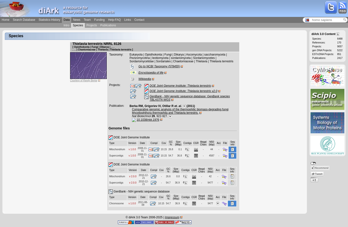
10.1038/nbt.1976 (148, 119)
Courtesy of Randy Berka (83, 80)
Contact (139, 19)
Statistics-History (49, 19)
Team (87, 19)
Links (127, 19)
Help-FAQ (114, 19)
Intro (66, 25)
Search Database (24, 19)
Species (78, 25)
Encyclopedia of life (150, 72)
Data (67, 19)
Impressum (172, 217)
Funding (99, 19)
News (76, 19)
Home (5, 19)
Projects (92, 25)
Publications (108, 25)
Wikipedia (144, 79)
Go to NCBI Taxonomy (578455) (159, 66)
